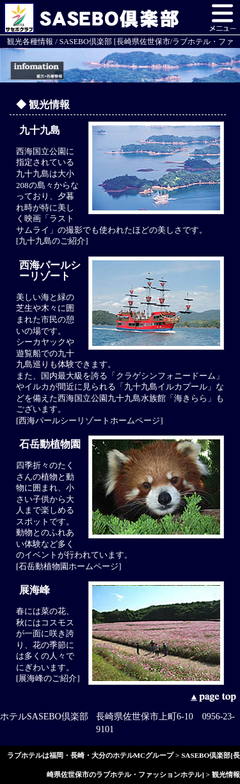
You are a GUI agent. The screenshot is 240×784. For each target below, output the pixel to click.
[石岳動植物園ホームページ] (69, 566)
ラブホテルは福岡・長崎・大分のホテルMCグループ (90, 755)
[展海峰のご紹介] (48, 678)
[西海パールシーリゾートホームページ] (89, 420)
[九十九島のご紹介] (52, 241)
